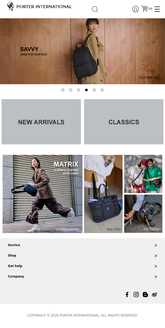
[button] (63, 90)
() (150, 9)
